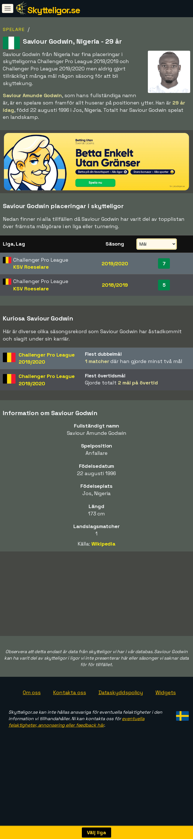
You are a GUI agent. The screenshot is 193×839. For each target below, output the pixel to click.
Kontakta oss (69, 708)
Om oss (32, 708)
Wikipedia (103, 543)
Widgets (165, 708)
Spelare (14, 29)
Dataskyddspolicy (120, 708)
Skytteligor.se (53, 10)
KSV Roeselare (31, 267)
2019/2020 (115, 263)
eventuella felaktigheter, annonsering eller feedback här (76, 737)
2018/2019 (115, 285)
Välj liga (96, 832)
